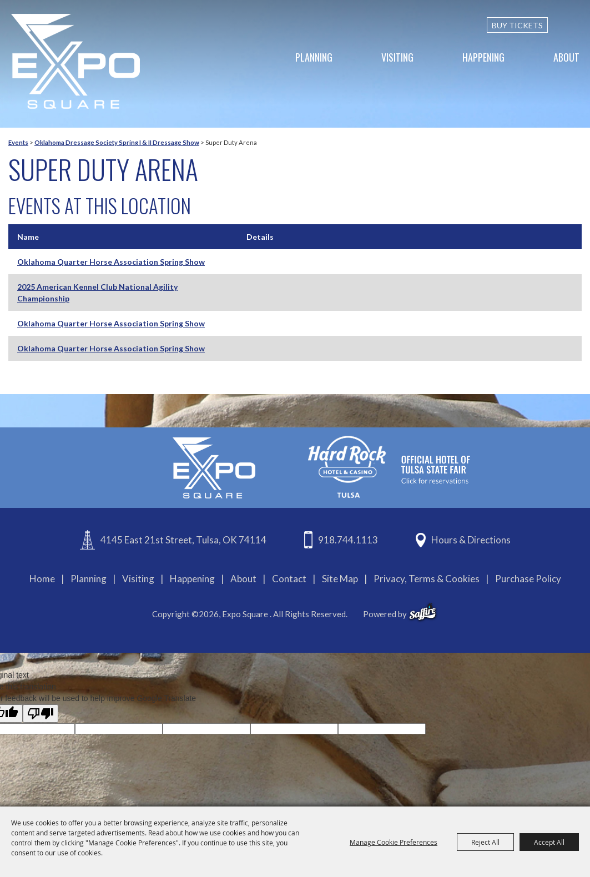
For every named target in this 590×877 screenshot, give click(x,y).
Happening (483, 57)
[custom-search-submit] (574, 25)
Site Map (340, 578)
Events (18, 142)
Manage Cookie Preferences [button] (393, 842)
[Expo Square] (75, 61)
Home (42, 578)
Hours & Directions (471, 540)
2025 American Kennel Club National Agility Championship (97, 292)
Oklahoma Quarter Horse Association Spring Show (111, 261)
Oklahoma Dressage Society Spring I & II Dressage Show (116, 142)
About (566, 57)
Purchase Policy (528, 578)
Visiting (397, 57)
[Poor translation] (40, 713)
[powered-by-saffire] (422, 612)
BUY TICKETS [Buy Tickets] (517, 25)
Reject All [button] (485, 842)
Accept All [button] (549, 842)
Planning (313, 57)
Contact (289, 578)
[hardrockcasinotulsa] (389, 466)
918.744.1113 (348, 540)
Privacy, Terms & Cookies (427, 578)
